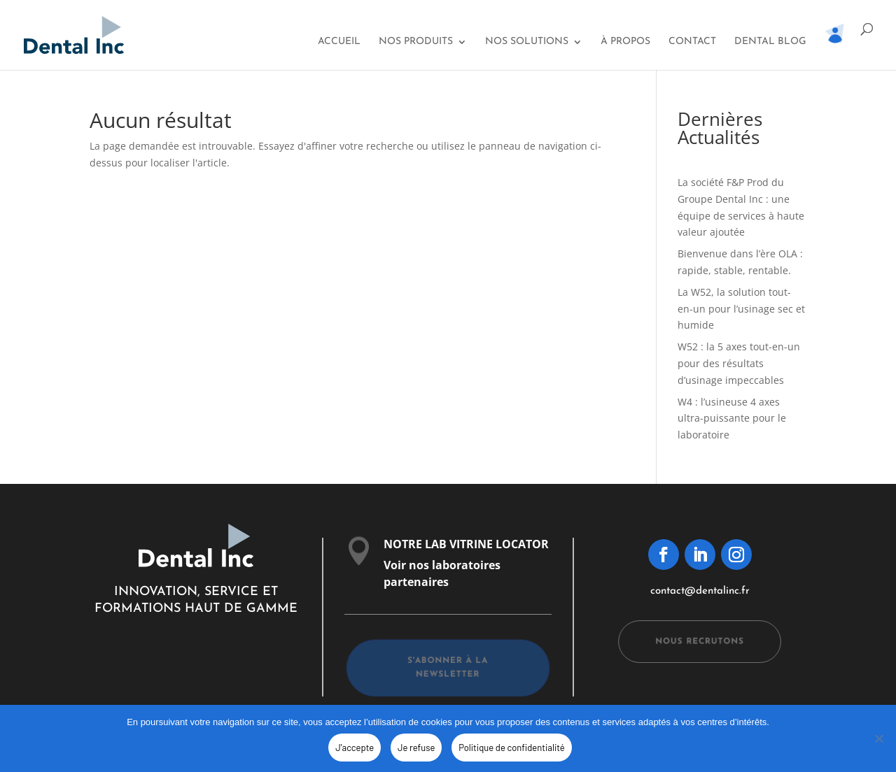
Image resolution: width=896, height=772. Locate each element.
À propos (625, 42)
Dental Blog (770, 42)
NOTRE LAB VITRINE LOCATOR (466, 544)
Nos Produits (416, 42)
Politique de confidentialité (511, 747)
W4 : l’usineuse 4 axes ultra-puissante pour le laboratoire (732, 418)
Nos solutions (526, 42)
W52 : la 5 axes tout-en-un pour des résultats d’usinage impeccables (739, 363)
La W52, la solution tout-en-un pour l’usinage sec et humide (741, 308)
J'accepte (354, 747)
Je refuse (416, 747)
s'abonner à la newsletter (448, 668)
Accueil (339, 42)
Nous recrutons (700, 641)
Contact (692, 42)
